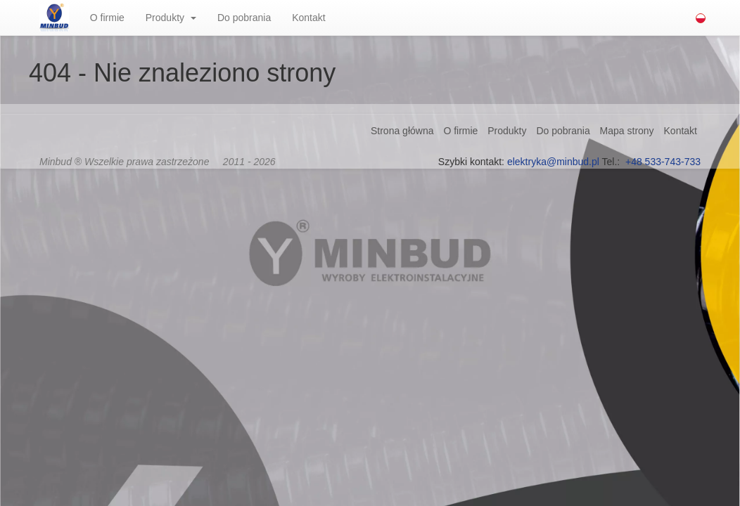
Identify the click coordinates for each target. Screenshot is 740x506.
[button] (198, 17)
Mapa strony (627, 130)
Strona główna (402, 130)
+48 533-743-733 (663, 161)
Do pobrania (244, 17)
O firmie (107, 17)
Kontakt (308, 17)
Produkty (165, 17)
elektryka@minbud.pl (553, 161)
